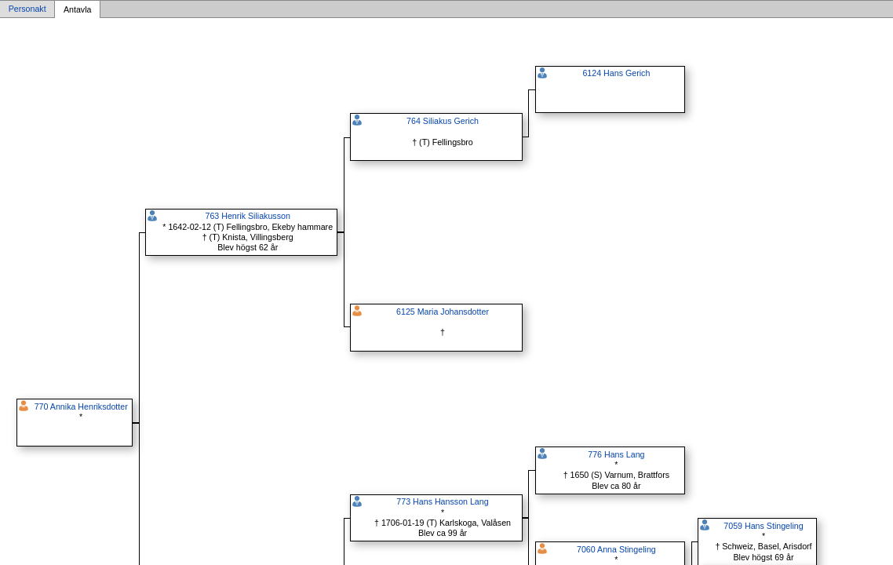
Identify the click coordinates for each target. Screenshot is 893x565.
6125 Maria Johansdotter (442, 311)
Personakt (27, 9)
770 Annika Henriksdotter (81, 406)
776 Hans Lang (616, 454)
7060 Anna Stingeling (616, 549)
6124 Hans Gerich (616, 73)
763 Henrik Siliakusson (247, 216)
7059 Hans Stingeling (763, 525)
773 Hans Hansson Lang (442, 501)
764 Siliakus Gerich (442, 121)
